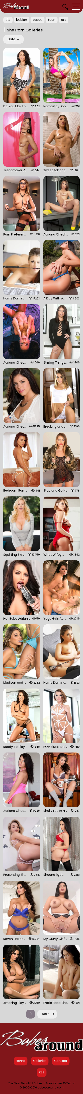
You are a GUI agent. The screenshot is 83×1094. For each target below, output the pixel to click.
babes (37, 19)
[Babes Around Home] (16, 6)
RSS (41, 1072)
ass (63, 19)
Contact (60, 1061)
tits (8, 19)
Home (20, 1061)
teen (51, 19)
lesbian (21, 19)
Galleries (39, 1061)
